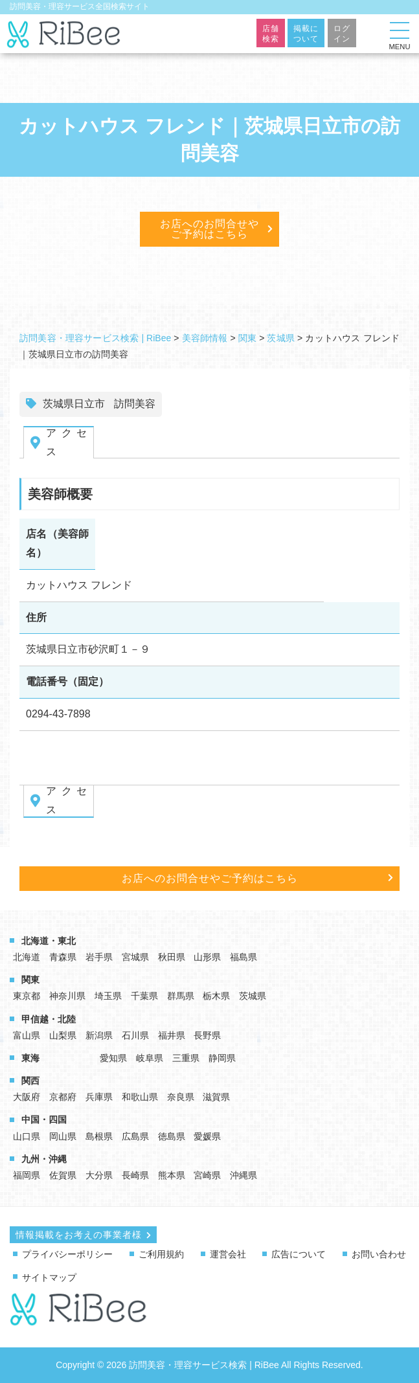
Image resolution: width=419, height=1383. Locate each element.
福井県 (171, 1035)
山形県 (207, 957)
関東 (30, 979)
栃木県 (216, 996)
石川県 (135, 1035)
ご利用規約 (161, 1254)
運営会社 (228, 1254)
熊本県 (171, 1175)
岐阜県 (149, 1058)
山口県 (26, 1136)
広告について (298, 1254)
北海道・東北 (48, 941)
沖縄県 (243, 1175)
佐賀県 (62, 1175)
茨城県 (252, 996)
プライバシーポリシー (67, 1254)
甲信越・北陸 (48, 1019)
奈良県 (180, 1097)
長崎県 (135, 1175)
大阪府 (26, 1097)
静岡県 (222, 1058)
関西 (30, 1080)
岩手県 (99, 957)
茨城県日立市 (74, 403)
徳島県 (171, 1136)
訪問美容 (134, 403)
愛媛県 (207, 1136)
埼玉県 (108, 996)
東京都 (26, 996)
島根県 (99, 1136)
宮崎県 (207, 1175)
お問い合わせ (379, 1254)
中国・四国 (44, 1119)
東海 (30, 1058)
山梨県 (62, 1035)
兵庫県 (99, 1097)
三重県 (185, 1058)
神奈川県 (67, 996)
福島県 (243, 957)
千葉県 (144, 996)
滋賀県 (216, 1097)
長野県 (207, 1035)
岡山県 (62, 1136)
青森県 (62, 957)
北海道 (26, 957)
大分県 (99, 1175)
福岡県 (26, 1175)
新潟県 (99, 1035)
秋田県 (171, 957)
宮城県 (135, 957)
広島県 (135, 1136)
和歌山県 (140, 1097)
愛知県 (113, 1058)
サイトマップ (49, 1277)
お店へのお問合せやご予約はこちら (209, 229)
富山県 (26, 1035)
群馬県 (180, 996)
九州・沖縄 (44, 1159)
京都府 (62, 1097)
